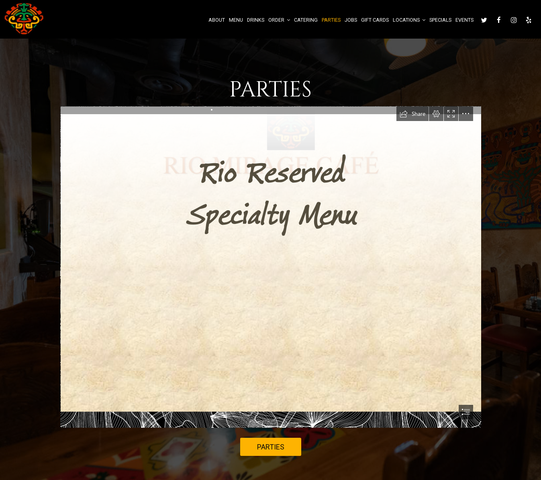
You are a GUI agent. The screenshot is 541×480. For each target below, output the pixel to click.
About (216, 20)
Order (279, 20)
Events (464, 20)
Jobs (351, 20)
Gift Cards (375, 20)
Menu (236, 20)
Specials (440, 20)
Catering (306, 20)
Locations (409, 20)
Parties (331, 20)
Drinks (255, 20)
